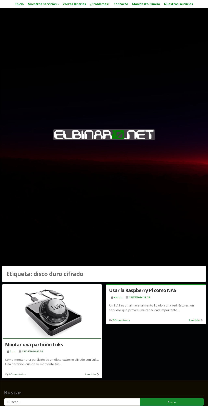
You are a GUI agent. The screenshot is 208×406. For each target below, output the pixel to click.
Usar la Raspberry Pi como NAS (142, 290)
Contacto (121, 4)
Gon (12, 351)
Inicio (19, 4)
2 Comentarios (17, 374)
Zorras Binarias (74, 4)
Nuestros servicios (42, 4)
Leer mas (90, 374)
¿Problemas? (99, 4)
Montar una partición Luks (34, 344)
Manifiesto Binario (146, 4)
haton (118, 297)
